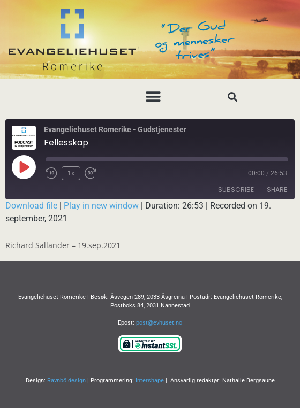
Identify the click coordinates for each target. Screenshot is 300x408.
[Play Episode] (23, 167)
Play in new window (101, 206)
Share (277, 189)
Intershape (150, 380)
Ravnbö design (66, 380)
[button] (153, 96)
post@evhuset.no (159, 322)
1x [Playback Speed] (71, 173)
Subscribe (236, 189)
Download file (31, 206)
